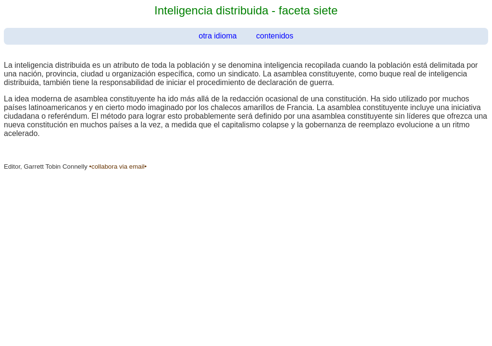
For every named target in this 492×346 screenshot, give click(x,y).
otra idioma (218, 36)
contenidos (274, 36)
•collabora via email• (118, 166)
